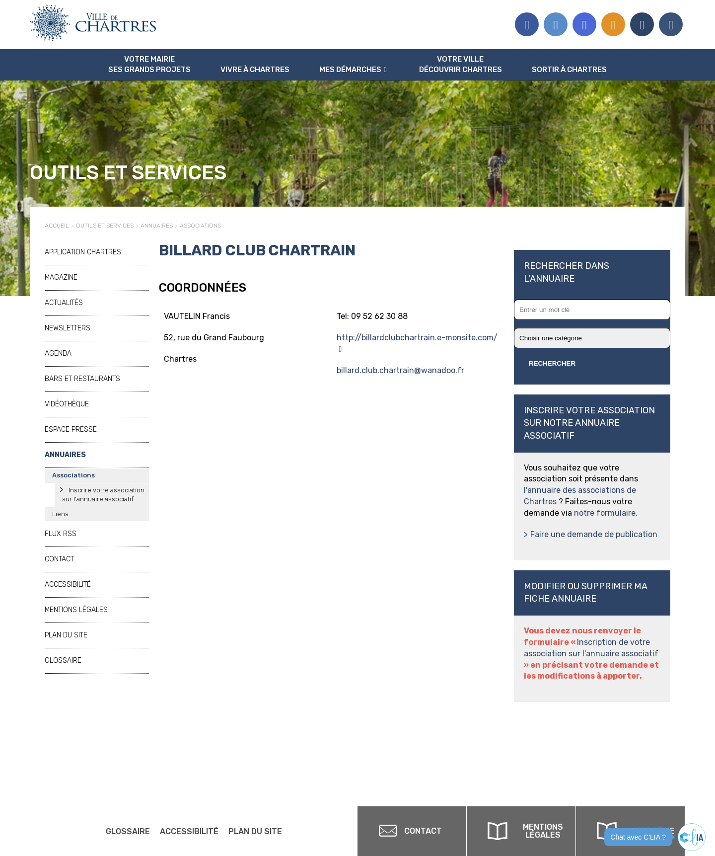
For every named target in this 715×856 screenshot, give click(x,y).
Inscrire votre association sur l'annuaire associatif (103, 494)
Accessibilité (68, 584)
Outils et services (105, 225)
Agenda (58, 353)
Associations (200, 225)
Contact (59, 559)
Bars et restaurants (82, 379)
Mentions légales (76, 610)
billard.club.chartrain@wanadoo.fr (400, 370)
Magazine (61, 277)
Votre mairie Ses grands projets (149, 64)
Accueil (57, 225)
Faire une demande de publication (593, 534)
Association (642, 24)
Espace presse (670, 24)
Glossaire (63, 660)
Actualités (64, 303)
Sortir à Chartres (569, 69)
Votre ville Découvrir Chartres (460, 64)
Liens (60, 514)
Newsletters (67, 328)
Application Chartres (83, 252)
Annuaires (157, 225)
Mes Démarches (350, 69)
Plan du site (66, 635)
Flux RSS (613, 24)
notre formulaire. (606, 513)
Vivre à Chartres (254, 69)
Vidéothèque (67, 404)
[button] (692, 837)
